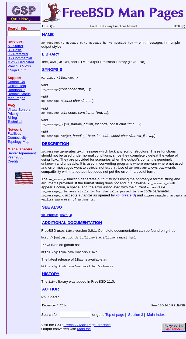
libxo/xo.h (67, 77)
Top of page (114, 317)
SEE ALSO (52, 207)
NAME (48, 34)
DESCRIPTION (55, 143)
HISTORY (50, 276)
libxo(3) (66, 215)
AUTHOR (50, 291)
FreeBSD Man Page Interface (87, 327)
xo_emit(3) (49, 215)
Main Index (155, 317)
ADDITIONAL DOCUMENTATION (72, 222)
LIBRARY (51, 54)
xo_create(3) (126, 195)
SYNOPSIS (52, 69)
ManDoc (84, 331)
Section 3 (135, 317)
